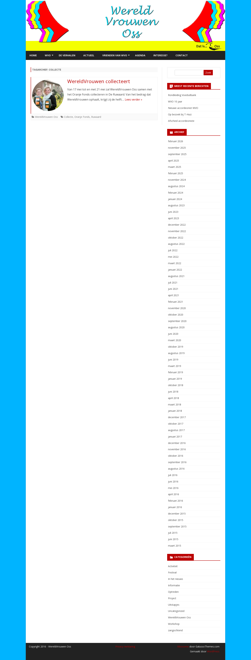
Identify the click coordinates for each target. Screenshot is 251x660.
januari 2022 (175, 269)
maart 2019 (174, 366)
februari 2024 (175, 192)
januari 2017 (175, 436)
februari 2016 (175, 500)
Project (172, 598)
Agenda (140, 55)
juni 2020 (173, 333)
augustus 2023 (176, 205)
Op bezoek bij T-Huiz (180, 114)
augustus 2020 (176, 327)
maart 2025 (174, 166)
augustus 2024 (176, 186)
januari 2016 (175, 507)
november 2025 (177, 147)
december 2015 (177, 513)
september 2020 (177, 321)
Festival (172, 572)
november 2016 (177, 449)
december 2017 (177, 417)
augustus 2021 (176, 276)
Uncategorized (176, 611)
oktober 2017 (175, 423)
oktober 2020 (175, 314)
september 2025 (177, 154)
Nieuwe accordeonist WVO (183, 108)
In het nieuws (175, 579)
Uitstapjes (173, 604)
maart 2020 (174, 340)
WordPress (212, 651)
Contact (182, 55)
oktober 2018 (175, 385)
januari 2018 (175, 410)
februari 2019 (175, 372)
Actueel (88, 55)
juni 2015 (173, 539)
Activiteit (173, 566)
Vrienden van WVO (114, 55)
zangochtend (175, 630)
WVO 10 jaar (175, 101)
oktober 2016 (175, 455)
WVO (48, 55)
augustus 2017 (176, 430)
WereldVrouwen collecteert (98, 81)
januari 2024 (175, 199)
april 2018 (173, 398)
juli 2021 (172, 282)
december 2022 (177, 224)
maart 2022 (174, 263)
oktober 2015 (175, 520)
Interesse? (160, 55)
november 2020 (177, 308)
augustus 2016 (176, 468)
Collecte (68, 116)
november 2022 (177, 231)
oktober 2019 (175, 346)
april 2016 (173, 494)
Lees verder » (133, 99)
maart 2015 (174, 545)
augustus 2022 (176, 243)
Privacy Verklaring (125, 646)
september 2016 (177, 462)
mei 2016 (173, 488)
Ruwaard (96, 116)
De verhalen (67, 55)
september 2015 (177, 526)
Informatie (174, 585)
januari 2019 (175, 378)
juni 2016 (173, 481)
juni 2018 (173, 391)
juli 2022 (172, 250)
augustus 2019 (176, 353)
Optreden (173, 591)
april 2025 (173, 160)
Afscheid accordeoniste (181, 120)
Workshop (174, 624)
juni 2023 (173, 211)
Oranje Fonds (82, 116)
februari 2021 (175, 301)
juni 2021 (173, 288)
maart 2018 (174, 404)
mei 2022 (173, 256)
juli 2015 (172, 532)
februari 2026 (175, 141)
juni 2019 (173, 359)
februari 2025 (175, 173)
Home (33, 55)
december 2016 (177, 443)
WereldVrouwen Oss (46, 116)
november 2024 (177, 179)
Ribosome (183, 646)
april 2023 (173, 218)
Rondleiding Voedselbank (182, 95)
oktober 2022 (175, 237)
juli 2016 (172, 475)
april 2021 (173, 295)
